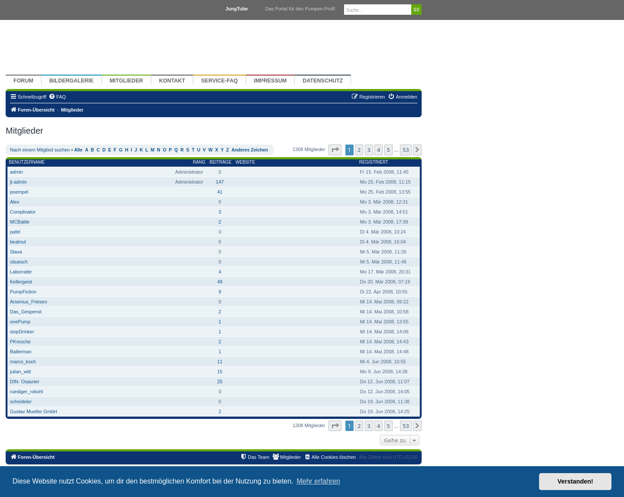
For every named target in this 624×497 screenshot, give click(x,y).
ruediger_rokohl (26, 391)
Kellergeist (21, 281)
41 (219, 191)
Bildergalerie (71, 81)
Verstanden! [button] (575, 481)
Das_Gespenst (26, 311)
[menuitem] (57, 97)
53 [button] (406, 150)
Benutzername (27, 162)
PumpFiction (23, 291)
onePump (20, 321)
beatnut (18, 241)
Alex (14, 201)
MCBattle (19, 221)
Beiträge (220, 162)
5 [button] (388, 150)
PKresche (20, 341)
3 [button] (368, 150)
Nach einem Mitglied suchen (40, 149)
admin (16, 171)
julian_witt (20, 371)
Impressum (270, 81)
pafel (15, 231)
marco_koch (23, 361)
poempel (19, 191)
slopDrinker (22, 331)
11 (219, 361)
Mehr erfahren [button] (318, 481)
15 (219, 371)
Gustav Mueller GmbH (33, 411)
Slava (16, 251)
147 (220, 181)
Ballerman (21, 351)
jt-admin (18, 181)
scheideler (21, 401)
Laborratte (21, 271)
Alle (78, 150)
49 (219, 281)
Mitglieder (126, 81)
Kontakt (172, 81)
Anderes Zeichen (249, 150)
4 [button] (378, 150)
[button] (334, 150)
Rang (199, 162)
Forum (23, 81)
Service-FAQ (219, 81)
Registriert (373, 162)
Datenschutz (322, 81)
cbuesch (19, 261)
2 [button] (359, 150)
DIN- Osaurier (24, 381)
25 (219, 381)
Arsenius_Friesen (28, 301)
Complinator (23, 211)
